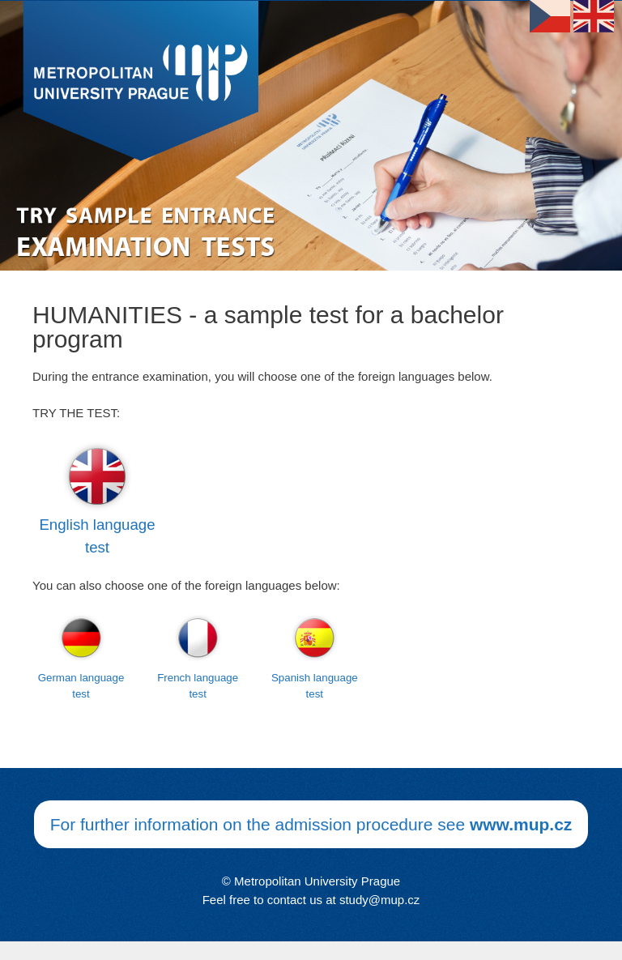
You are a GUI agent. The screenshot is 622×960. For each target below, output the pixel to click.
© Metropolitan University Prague (311, 881)
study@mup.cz (379, 900)
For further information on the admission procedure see (311, 824)
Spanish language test (314, 686)
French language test (197, 686)
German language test (81, 686)
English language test (97, 536)
